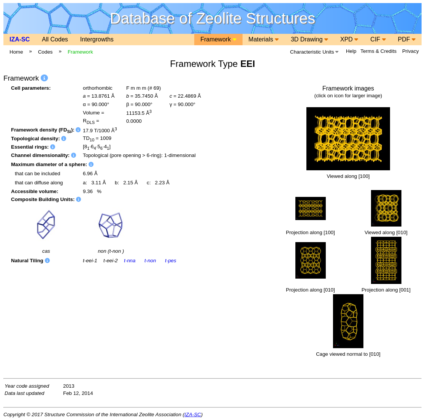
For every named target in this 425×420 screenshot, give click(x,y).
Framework (218, 39)
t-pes (170, 260)
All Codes (55, 39)
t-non (150, 260)
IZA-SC (20, 39)
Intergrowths (97, 39)
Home (16, 52)
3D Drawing (309, 39)
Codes (45, 52)
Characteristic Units (314, 52)
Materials (264, 39)
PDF (406, 39)
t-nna (129, 260)
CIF (377, 39)
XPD (349, 39)
